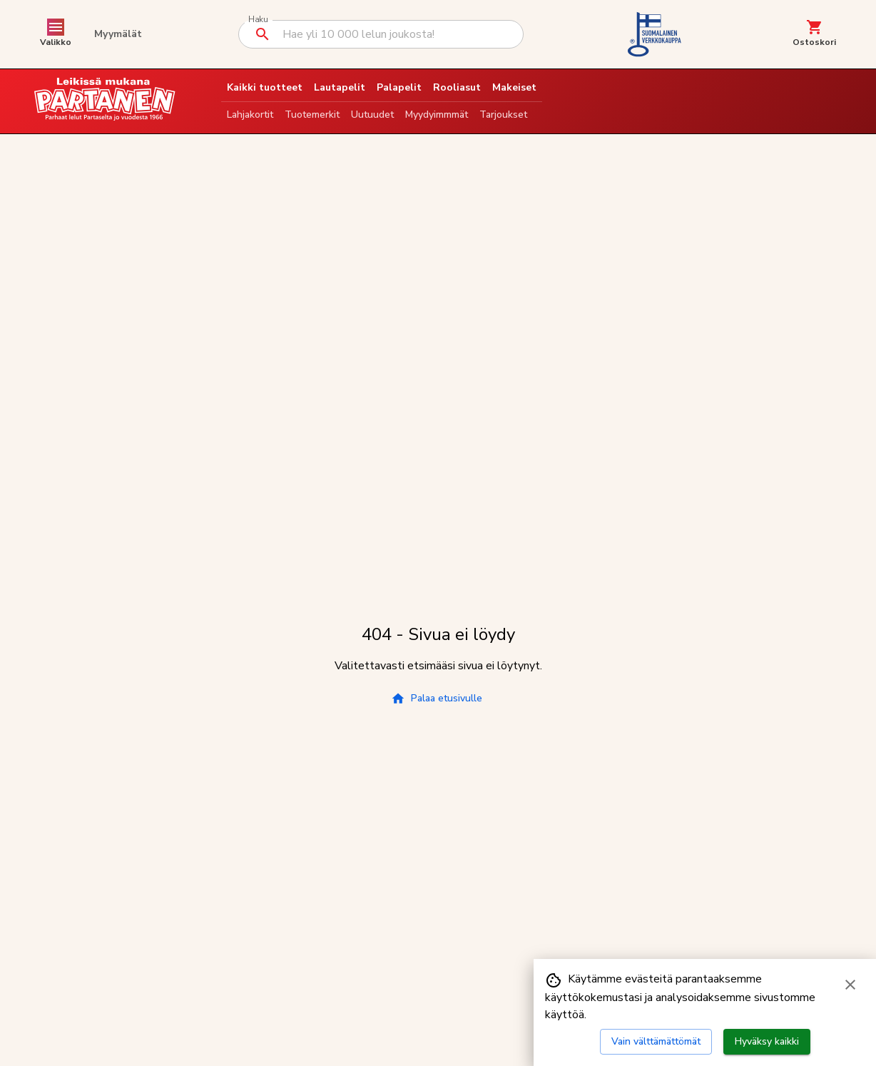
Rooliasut (457, 87)
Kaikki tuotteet (264, 87)
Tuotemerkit (312, 114)
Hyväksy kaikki (767, 1041)
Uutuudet (372, 114)
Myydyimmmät (436, 114)
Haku (258, 20)
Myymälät (118, 34)
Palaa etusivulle (436, 698)
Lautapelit (339, 87)
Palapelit (399, 87)
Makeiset (514, 87)
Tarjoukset (503, 114)
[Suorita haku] (262, 34)
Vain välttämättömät (656, 1041)
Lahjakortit (250, 114)
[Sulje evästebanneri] (850, 984)
